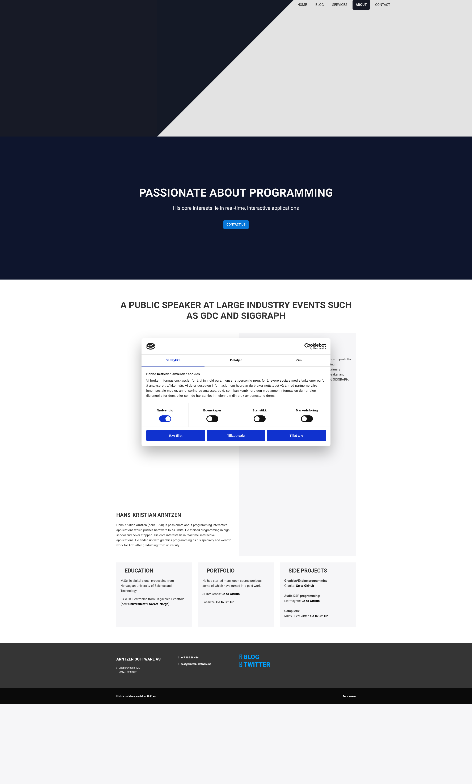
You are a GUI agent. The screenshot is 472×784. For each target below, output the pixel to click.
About (361, 5)
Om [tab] (299, 360)
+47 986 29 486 (190, 657)
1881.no (151, 696)
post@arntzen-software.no (196, 664)
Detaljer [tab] (236, 360)
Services (339, 5)
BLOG (252, 657)
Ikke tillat (175, 435)
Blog (319, 5)
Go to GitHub (231, 594)
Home (302, 5)
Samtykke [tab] (173, 360)
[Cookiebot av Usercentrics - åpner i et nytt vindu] (307, 346)
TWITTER (257, 664)
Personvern (349, 696)
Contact (382, 5)
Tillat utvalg (236, 435)
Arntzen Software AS (138, 659)
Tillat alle (296, 435)
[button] (236, 224)
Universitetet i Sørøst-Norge (148, 604)
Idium (131, 696)
